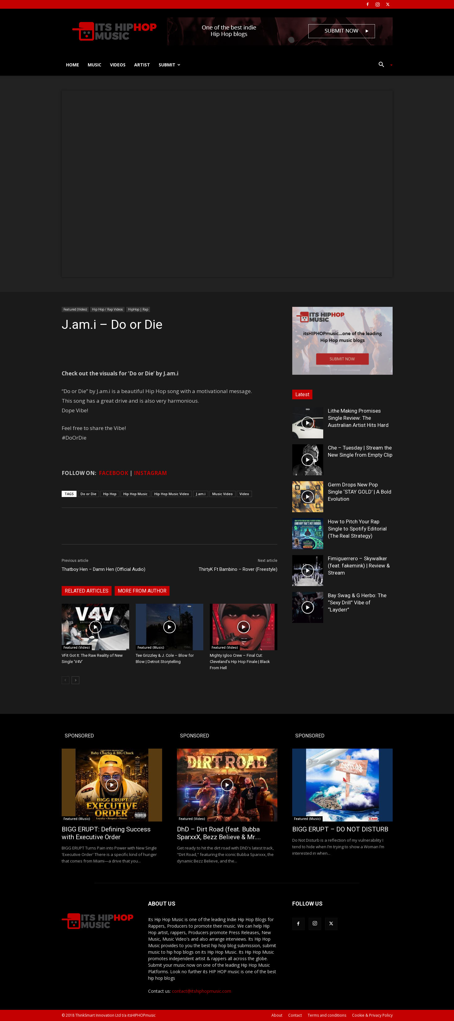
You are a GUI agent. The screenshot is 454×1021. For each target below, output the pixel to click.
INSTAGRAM (150, 473)
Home (72, 65)
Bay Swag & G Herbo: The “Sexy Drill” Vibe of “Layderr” (357, 602)
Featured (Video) (75, 309)
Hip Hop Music (135, 493)
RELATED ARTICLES (86, 591)
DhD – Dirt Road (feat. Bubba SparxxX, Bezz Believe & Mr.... (219, 833)
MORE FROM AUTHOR (142, 591)
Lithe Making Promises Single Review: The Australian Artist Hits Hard (358, 418)
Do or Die (88, 493)
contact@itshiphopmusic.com (201, 991)
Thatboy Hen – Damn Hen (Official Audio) (103, 569)
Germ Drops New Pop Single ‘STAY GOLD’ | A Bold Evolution (359, 491)
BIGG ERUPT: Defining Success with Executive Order (106, 833)
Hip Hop (110, 493)
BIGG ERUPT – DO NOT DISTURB (340, 829)
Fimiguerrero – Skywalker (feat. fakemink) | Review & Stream (359, 565)
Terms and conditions (327, 1015)
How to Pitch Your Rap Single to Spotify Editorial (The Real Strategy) (357, 528)
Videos (118, 65)
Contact (295, 1015)
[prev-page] (65, 680)
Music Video (222, 493)
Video (244, 493)
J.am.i (200, 493)
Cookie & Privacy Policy (372, 1015)
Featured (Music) (151, 647)
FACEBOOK (113, 473)
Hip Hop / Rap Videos (107, 309)
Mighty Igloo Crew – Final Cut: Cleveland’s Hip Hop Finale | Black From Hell (240, 661)
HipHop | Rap (138, 309)
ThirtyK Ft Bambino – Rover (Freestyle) (238, 569)
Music (94, 65)
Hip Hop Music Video (171, 493)
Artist (142, 65)
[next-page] (75, 680)
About (276, 1015)
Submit (169, 65)
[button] (383, 65)
